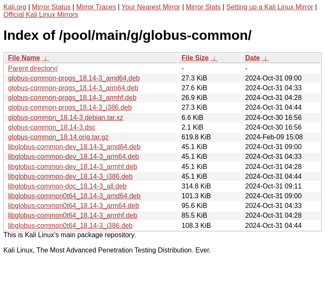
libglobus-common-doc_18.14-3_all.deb (67, 186)
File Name (24, 57)
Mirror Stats (203, 7)
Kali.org (14, 7)
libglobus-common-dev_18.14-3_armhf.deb (72, 166)
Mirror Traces (96, 7)
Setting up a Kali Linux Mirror (269, 7)
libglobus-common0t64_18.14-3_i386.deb (70, 225)
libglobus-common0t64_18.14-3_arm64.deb (73, 205)
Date (252, 57)
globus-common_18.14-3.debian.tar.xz (65, 117)
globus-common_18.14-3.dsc (51, 127)
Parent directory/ (33, 68)
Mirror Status (51, 7)
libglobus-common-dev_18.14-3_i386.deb (70, 176)
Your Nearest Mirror (150, 7)
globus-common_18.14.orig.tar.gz (58, 137)
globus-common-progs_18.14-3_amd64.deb (74, 78)
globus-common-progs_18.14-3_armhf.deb (72, 97)
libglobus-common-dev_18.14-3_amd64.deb (74, 146)
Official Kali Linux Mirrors (40, 14)
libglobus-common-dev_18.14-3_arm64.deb (73, 156)
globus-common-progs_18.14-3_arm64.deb (73, 88)
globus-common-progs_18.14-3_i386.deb (70, 107)
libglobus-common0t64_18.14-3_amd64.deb (74, 196)
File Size (195, 57)
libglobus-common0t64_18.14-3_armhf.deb (72, 215)
